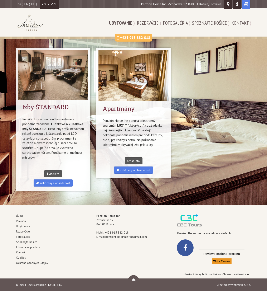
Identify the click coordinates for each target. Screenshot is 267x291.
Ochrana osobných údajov (32, 263)
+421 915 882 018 (117, 232)
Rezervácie (148, 23)
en (26, 4)
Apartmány (119, 109)
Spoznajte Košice (209, 23)
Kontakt (240, 23)
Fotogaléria (175, 23)
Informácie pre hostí (28, 247)
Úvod (19, 216)
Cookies (21, 257)
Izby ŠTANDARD (45, 107)
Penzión (21, 221)
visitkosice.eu (242, 274)
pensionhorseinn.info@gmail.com (126, 237)
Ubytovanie (120, 23)
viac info (53, 174)
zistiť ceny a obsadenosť (53, 183)
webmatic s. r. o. (241, 285)
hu (33, 4)
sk (20, 4)
